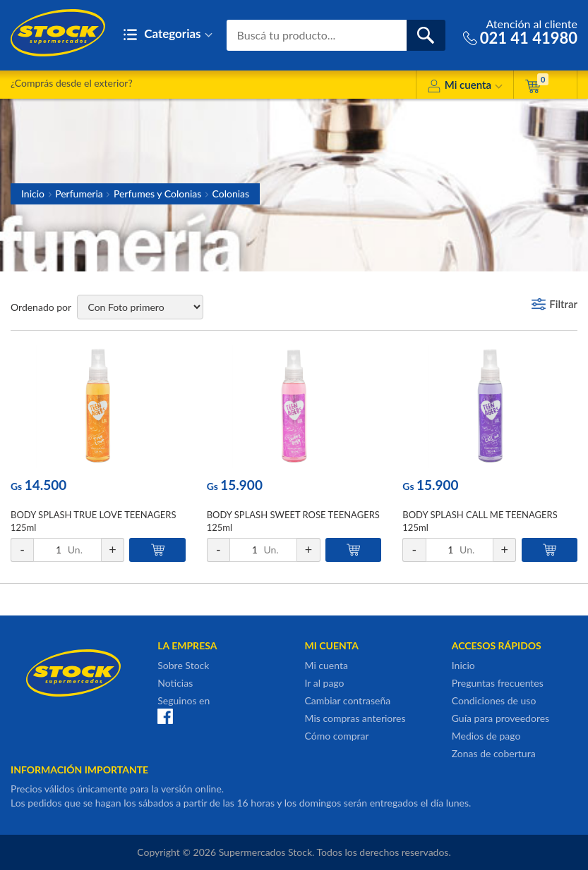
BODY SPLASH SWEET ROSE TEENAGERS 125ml (293, 521)
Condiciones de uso (494, 700)
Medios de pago (486, 736)
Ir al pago (324, 683)
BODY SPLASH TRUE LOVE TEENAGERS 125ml (93, 521)
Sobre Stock (183, 665)
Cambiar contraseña (348, 700)
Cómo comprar (337, 736)
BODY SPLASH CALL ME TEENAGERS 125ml (479, 521)
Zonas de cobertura (494, 753)
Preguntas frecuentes (498, 683)
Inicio (32, 194)
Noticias (175, 683)
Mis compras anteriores (355, 718)
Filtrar (563, 304)
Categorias (167, 34)
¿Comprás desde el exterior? (72, 83)
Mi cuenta (465, 87)
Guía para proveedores (500, 718)
